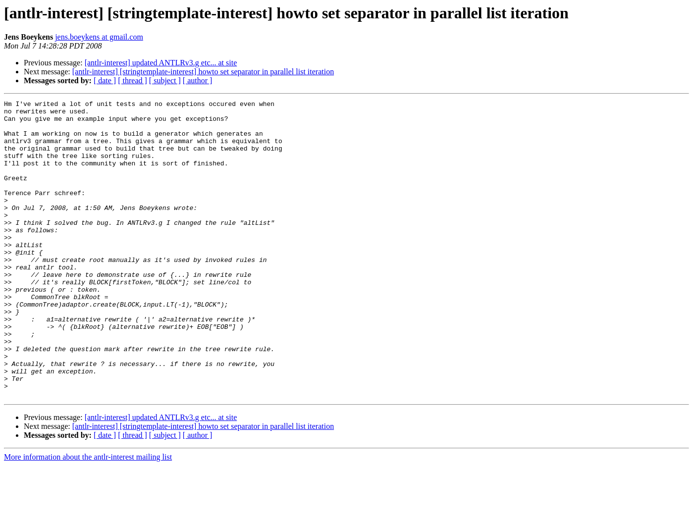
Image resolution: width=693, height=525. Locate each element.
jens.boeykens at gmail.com (99, 37)
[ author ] (198, 80)
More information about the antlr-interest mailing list (88, 516)
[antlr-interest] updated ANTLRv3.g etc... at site (161, 62)
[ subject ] (165, 80)
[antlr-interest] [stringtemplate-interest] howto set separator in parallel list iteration (203, 71)
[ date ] (105, 80)
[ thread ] (132, 80)
